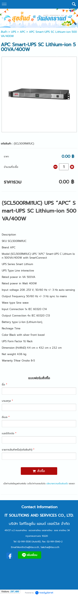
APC (22, 32)
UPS (13, 32)
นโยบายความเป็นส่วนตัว (57, 483)
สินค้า (4, 32)
